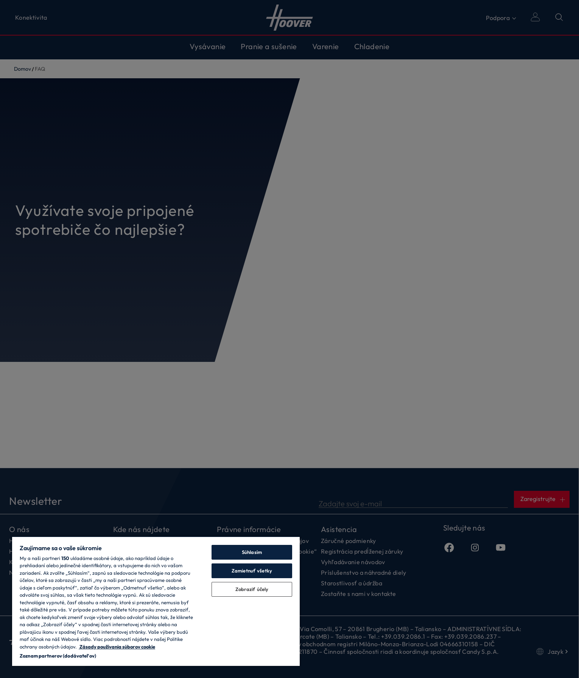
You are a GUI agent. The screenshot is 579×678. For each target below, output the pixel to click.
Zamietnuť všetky (252, 571)
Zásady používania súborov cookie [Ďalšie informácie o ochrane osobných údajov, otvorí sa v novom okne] (117, 647)
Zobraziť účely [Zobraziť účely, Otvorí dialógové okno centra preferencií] (252, 589)
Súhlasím (252, 552)
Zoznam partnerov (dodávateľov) (58, 656)
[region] (156, 601)
